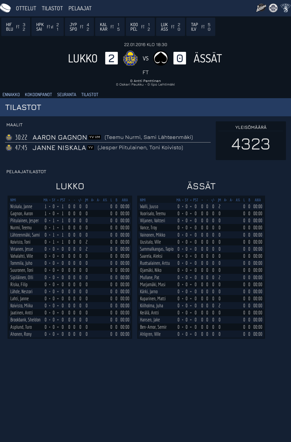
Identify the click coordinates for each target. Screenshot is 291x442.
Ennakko (11, 94)
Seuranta (66, 94)
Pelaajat (80, 8)
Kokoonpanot (38, 94)
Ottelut (26, 8)
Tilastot (52, 8)
